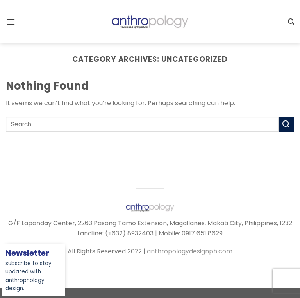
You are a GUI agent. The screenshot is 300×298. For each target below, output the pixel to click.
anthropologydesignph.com (189, 251)
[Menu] (10, 21)
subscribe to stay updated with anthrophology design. (28, 271)
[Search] (291, 21)
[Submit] (286, 124)
